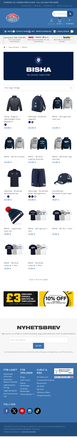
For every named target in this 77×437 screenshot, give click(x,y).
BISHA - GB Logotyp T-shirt (38, 229)
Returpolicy (42, 383)
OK (38, 346)
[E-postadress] (38, 340)
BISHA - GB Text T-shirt (62, 228)
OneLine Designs (29, 433)
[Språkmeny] (70, 22)
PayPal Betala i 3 (27, 394)
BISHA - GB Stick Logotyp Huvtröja (35, 158)
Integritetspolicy (44, 395)
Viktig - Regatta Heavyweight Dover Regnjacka (12, 119)
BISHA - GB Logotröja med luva (61, 118)
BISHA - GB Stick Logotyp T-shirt (11, 264)
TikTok (42, 411)
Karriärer (40, 389)
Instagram (33, 411)
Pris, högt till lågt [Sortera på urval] (12, 88)
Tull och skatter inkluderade (14, 41)
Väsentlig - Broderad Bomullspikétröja (13, 192)
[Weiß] (5, 196)
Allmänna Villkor (43, 392)
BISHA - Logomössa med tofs (12, 229)
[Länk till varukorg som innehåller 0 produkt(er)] (59, 22)
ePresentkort (48, 6)
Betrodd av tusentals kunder (62, 41)
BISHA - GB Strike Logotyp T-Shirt (35, 264)
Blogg (22, 377)
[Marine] (5, 124)
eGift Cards (25, 380)
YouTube (24, 411)
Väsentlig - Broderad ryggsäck (37, 118)
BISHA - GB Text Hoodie (14, 157)
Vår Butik (37, 6)
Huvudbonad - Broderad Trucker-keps (62, 192)
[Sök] (62, 14)
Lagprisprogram (10, 391)
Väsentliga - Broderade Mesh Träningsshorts (38, 192)
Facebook (7, 411)
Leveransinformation (45, 380)
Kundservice (26, 6)
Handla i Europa (64, 6)
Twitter (16, 411)
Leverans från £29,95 (14, 37)
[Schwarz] (29, 196)
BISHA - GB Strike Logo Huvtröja (62, 158)
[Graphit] (32, 122)
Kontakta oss (42, 377)
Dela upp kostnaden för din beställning (38, 41)
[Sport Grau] (35, 196)
